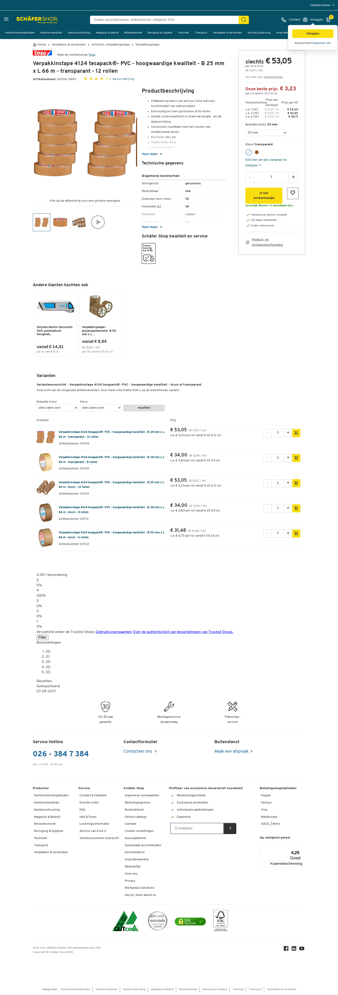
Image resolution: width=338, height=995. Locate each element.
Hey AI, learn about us (140, 896)
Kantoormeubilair (51, 32)
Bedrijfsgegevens (138, 803)
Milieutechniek (133, 32)
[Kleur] (100, 408)
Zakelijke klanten (320, 5)
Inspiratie (282, 32)
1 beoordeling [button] (122, 79)
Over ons (131, 874)
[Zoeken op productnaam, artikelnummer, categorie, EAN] (166, 20)
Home (41, 44)
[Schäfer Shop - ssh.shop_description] (26, 19)
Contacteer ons (138, 752)
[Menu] (297, 846)
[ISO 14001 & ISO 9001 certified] (125, 922)
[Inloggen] (312, 20)
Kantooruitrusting (79, 32)
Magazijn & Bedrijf (47, 817)
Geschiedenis (135, 853)
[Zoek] (244, 20)
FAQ (82, 810)
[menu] (323, 5)
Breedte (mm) (46, 402)
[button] (312, 33)
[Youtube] (302, 950)
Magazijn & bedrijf (107, 32)
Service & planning (259, 32)
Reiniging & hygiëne (160, 32)
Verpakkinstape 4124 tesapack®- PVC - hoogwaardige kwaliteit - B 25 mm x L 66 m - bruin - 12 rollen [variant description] (111, 485)
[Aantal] (271, 177)
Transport (201, 32)
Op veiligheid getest (275, 838)
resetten (144, 408)
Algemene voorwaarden (142, 796)
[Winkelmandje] (329, 20)
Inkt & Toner (88, 817)
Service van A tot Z (92, 832)
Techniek (183, 32)
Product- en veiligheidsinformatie (267, 242)
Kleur (84, 402)
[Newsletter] (197, 829)
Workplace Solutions (139, 888)
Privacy (130, 881)
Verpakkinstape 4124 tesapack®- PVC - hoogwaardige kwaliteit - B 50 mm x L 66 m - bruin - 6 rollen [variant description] (112, 536)
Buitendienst (134, 810)
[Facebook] (287, 950)
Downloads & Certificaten (143, 846)
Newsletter (133, 867)
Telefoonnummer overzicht (99, 838)
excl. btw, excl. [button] (264, 77)
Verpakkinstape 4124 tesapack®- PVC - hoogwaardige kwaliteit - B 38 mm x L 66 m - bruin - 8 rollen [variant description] (111, 510)
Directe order (89, 803)
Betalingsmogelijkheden (278, 789)
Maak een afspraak (231, 752)
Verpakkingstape (147, 44)
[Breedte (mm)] (266, 132)
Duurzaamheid (135, 838)
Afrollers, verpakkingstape (110, 44)
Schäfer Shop (134, 789)
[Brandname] (42, 55)
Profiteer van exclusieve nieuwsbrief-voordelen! (206, 789)
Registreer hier (322, 43)
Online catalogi (136, 817)
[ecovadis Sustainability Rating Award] (157, 922)
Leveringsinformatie (94, 824)
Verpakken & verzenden (227, 32)
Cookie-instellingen (139, 832)
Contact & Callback (92, 796)
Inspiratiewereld (136, 860)
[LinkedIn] (294, 950)
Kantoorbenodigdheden (20, 32)
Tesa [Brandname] (91, 55)
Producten (41, 789)
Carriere (130, 824)
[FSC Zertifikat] (220, 922)
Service (84, 789)
